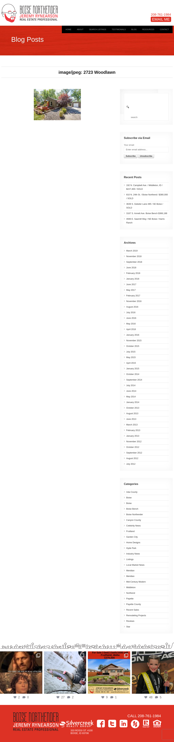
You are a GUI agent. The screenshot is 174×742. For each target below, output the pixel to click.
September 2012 (134, 453)
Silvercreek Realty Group (76, 723)
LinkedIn (123, 723)
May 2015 (131, 357)
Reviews (130, 621)
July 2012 (130, 464)
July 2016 (130, 312)
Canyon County (133, 520)
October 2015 (132, 346)
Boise (129, 497)
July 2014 (130, 385)
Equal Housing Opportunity (157, 723)
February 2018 (133, 273)
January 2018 (132, 279)
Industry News (133, 554)
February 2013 (133, 430)
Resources (148, 29)
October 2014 (132, 374)
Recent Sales (132, 610)
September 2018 (134, 262)
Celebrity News (133, 526)
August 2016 (132, 307)
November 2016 (134, 301)
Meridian (130, 570)
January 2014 (132, 402)
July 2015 (130, 352)
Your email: (129, 145)
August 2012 (132, 458)
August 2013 (132, 413)
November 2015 (134, 340)
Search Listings (97, 29)
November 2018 (134, 256)
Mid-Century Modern (136, 582)
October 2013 (132, 408)
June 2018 (131, 267)
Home (68, 29)
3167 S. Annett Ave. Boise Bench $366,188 (146, 213)
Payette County (133, 604)
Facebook (101, 723)
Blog (134, 29)
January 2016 (132, 335)
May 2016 (131, 324)
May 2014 (131, 396)
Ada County (131, 492)
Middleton (131, 587)
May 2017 (131, 290)
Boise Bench (132, 509)
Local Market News (135, 565)
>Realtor (146, 723)
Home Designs (133, 542)
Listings (130, 559)
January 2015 (132, 368)
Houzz (135, 724)
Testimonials (119, 29)
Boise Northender (134, 514)
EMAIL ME (161, 19)
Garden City (132, 537)
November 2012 (134, 441)
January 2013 (132, 436)
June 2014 (131, 391)
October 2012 (132, 447)
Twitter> (112, 723)
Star (128, 627)
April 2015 (131, 363)
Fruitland (130, 531)
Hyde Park (131, 548)
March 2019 (132, 251)
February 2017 (133, 295)
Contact (164, 29)
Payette (130, 598)
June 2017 (131, 284)
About (80, 29)
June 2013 (131, 419)
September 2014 (134, 380)
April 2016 (131, 329)
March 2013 (132, 425)
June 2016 (131, 318)
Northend (130, 593)
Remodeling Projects (136, 615)
